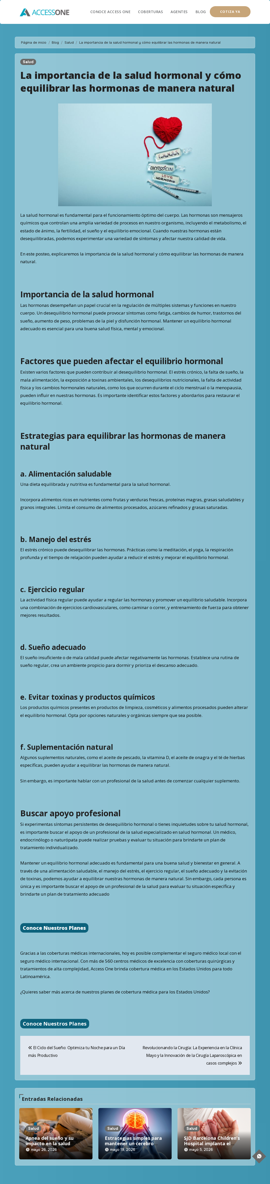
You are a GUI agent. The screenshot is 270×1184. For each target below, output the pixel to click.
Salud (28, 62)
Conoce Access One (110, 11)
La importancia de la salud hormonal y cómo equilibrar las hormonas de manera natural (131, 81)
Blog (200, 11)
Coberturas (150, 11)
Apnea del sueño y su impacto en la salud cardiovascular (50, 1143)
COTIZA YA (230, 11)
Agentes (179, 11)
